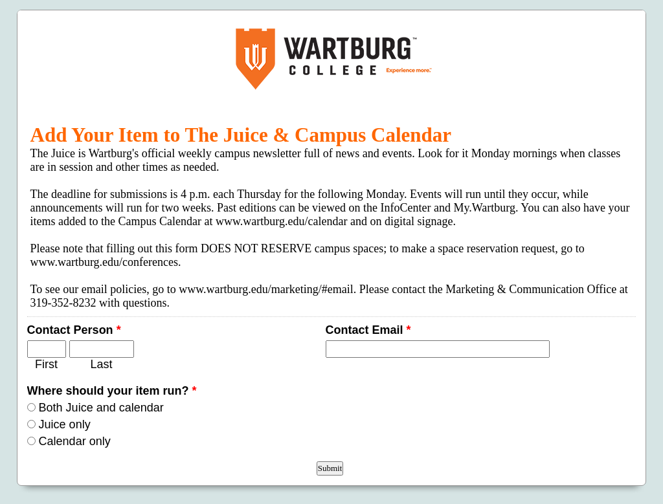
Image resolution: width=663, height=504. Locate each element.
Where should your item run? (112, 390)
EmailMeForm (331, 58)
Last (102, 364)
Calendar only (75, 441)
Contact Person (74, 329)
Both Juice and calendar (101, 407)
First (46, 364)
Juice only (65, 424)
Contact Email (368, 329)
